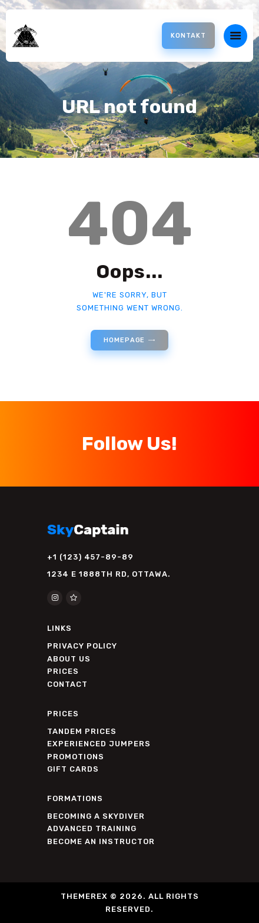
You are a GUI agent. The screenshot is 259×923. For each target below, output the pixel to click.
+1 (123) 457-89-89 (90, 557)
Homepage (124, 340)
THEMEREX (84, 896)
